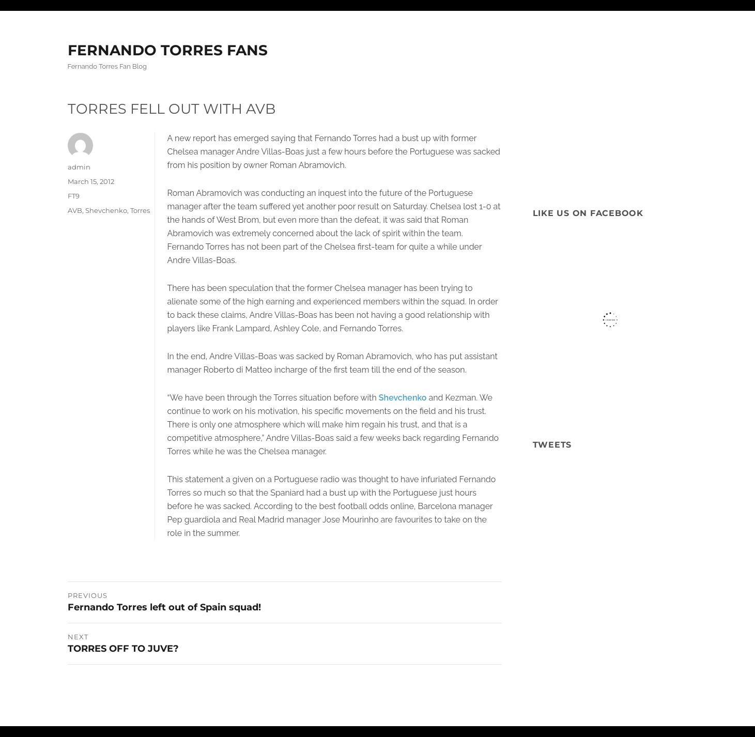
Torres (140, 210)
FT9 (74, 196)
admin (79, 167)
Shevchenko (403, 398)
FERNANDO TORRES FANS (168, 50)
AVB (75, 210)
